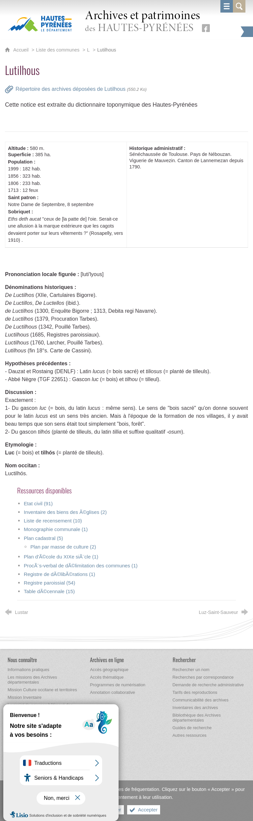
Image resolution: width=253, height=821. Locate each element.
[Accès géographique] (109, 669)
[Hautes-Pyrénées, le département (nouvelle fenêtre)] (40, 23)
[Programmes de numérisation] (117, 684)
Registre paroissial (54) (49, 583)
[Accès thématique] (107, 677)
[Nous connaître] (22, 660)
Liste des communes (57, 50)
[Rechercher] (184, 660)
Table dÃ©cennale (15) (49, 591)
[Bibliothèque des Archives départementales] (197, 718)
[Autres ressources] (190, 735)
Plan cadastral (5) (43, 538)
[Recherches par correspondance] (203, 677)
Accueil (21, 50)
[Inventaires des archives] (195, 707)
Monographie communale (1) (56, 529)
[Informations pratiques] (28, 669)
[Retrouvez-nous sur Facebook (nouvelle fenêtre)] (206, 28)
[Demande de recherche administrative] (208, 684)
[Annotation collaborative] (112, 692)
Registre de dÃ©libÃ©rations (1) (59, 574)
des (142, 22)
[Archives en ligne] (107, 660)
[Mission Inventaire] (25, 697)
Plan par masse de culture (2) (63, 547)
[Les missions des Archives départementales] (32, 680)
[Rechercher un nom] (191, 669)
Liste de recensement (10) (53, 520)
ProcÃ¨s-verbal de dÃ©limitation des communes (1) (80, 565)
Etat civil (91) (38, 503)
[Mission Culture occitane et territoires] (42, 689)
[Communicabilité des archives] (201, 699)
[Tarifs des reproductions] (195, 692)
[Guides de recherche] (192, 727)
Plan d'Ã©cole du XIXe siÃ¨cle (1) (61, 556)
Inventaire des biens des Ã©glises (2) (65, 512)
